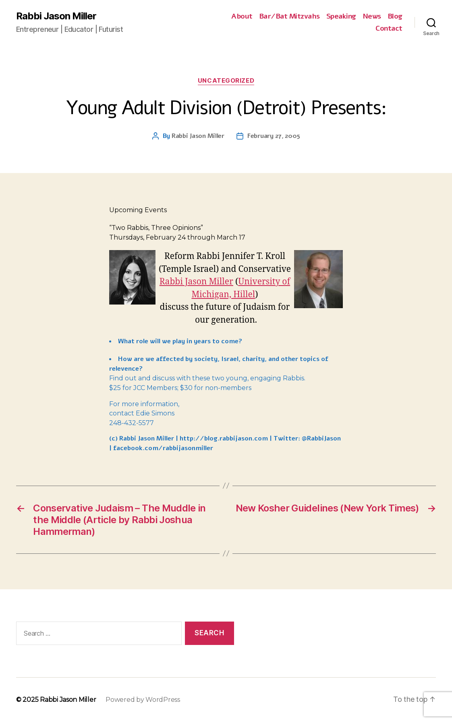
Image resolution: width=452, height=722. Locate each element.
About (242, 16)
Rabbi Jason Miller (56, 16)
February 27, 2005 (273, 135)
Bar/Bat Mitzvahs (289, 16)
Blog (395, 16)
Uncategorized (226, 80)
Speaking (341, 16)
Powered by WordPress (143, 699)
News (372, 16)
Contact (388, 28)
